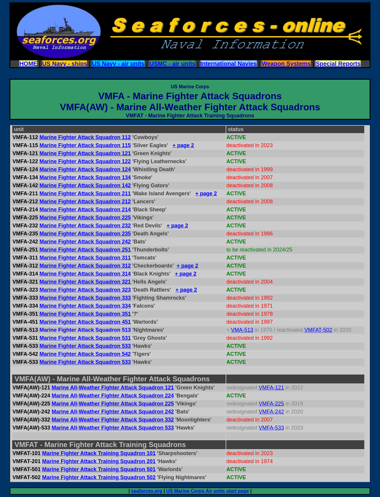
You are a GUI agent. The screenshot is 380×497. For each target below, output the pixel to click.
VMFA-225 (271, 404)
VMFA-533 (271, 428)
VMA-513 (242, 330)
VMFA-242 (271, 412)
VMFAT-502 (318, 330)
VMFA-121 (271, 388)
